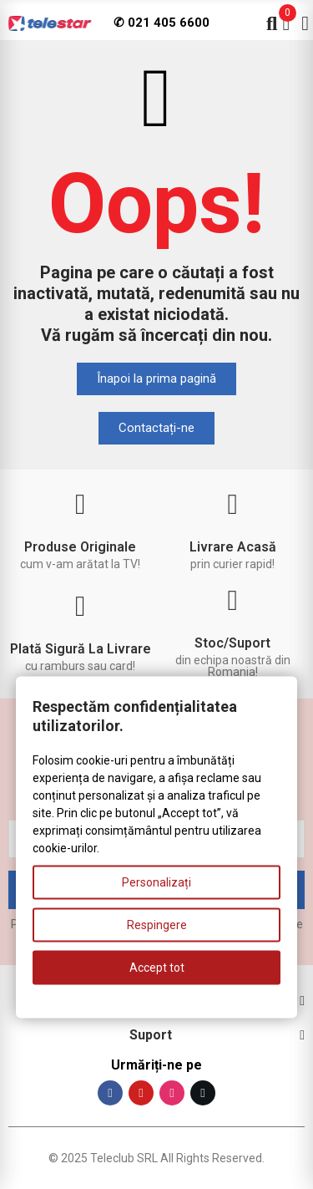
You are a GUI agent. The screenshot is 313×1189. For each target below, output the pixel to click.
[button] (156, 379)
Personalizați (156, 882)
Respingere (157, 925)
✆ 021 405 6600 (162, 22)
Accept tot (156, 967)
